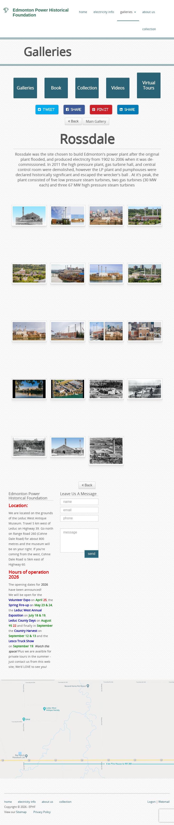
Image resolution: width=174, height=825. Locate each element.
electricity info (104, 12)
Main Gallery (96, 121)
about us (148, 12)
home (83, 12)
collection (149, 29)
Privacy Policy (42, 812)
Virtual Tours (148, 85)
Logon (151, 802)
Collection (87, 88)
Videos (118, 88)
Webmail (164, 802)
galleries (128, 12)
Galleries (25, 88)
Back (73, 121)
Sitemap (21, 812)
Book (56, 88)
